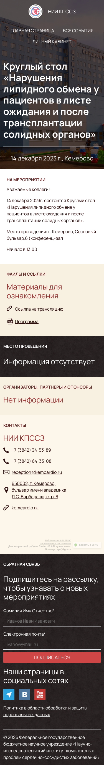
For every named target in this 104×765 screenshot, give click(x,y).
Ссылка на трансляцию (39, 309)
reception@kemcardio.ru (37, 472)
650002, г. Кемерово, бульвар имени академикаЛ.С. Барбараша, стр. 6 (39, 490)
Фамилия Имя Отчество (27, 611)
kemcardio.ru (25, 508)
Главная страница (32, 30)
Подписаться (52, 657)
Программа (27, 321)
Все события (78, 30)
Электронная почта (23, 634)
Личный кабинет (52, 42)
